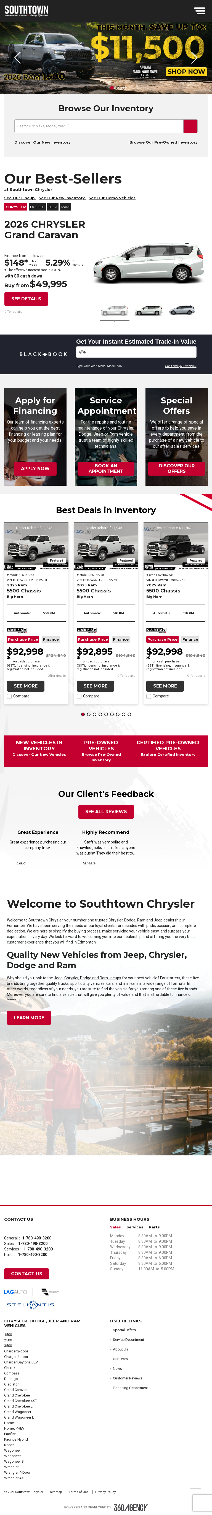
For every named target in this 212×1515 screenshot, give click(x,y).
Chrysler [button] (16, 207)
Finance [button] (51, 639)
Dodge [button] (37, 207)
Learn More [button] (29, 1017)
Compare (21, 696)
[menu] (199, 11)
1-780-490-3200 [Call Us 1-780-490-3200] (36, 1238)
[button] (89, 88)
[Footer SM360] (131, 1507)
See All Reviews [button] (106, 811)
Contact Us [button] (26, 1273)
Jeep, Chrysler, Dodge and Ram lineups (87, 978)
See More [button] (26, 686)
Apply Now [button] (35, 468)
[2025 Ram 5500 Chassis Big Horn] (36, 546)
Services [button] (134, 1227)
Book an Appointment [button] (106, 468)
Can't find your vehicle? (181, 366)
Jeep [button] (53, 207)
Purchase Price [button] (23, 639)
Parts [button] (154, 1227)
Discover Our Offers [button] (177, 468)
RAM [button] (65, 207)
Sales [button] (115, 1227)
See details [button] (26, 298)
